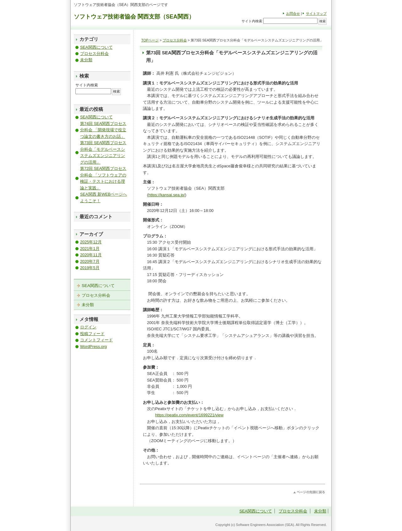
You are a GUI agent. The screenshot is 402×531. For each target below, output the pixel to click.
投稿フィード (92, 333)
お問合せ (293, 13)
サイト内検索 (252, 21)
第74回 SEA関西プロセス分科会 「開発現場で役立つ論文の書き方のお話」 (103, 130)
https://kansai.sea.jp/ (166, 194)
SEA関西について (96, 47)
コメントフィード (96, 340)
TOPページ (150, 40)
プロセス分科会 (175, 40)
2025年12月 (91, 242)
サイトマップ (316, 13)
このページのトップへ (309, 492)
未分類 (86, 59)
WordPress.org (93, 346)
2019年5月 (90, 267)
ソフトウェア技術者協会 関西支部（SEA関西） (134, 17)
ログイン (88, 327)
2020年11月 (91, 254)
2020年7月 (90, 261)
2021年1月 (90, 248)
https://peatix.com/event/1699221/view (189, 415)
